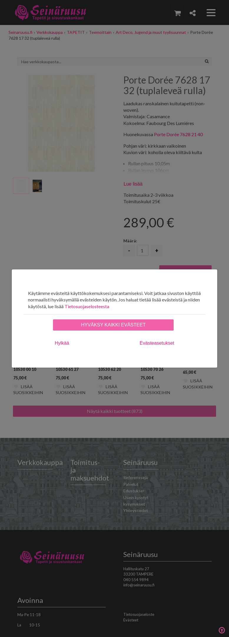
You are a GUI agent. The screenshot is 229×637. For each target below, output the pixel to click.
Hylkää (62, 343)
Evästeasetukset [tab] (157, 343)
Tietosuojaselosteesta (86, 306)
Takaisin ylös (221, 629)
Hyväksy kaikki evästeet (113, 324)
